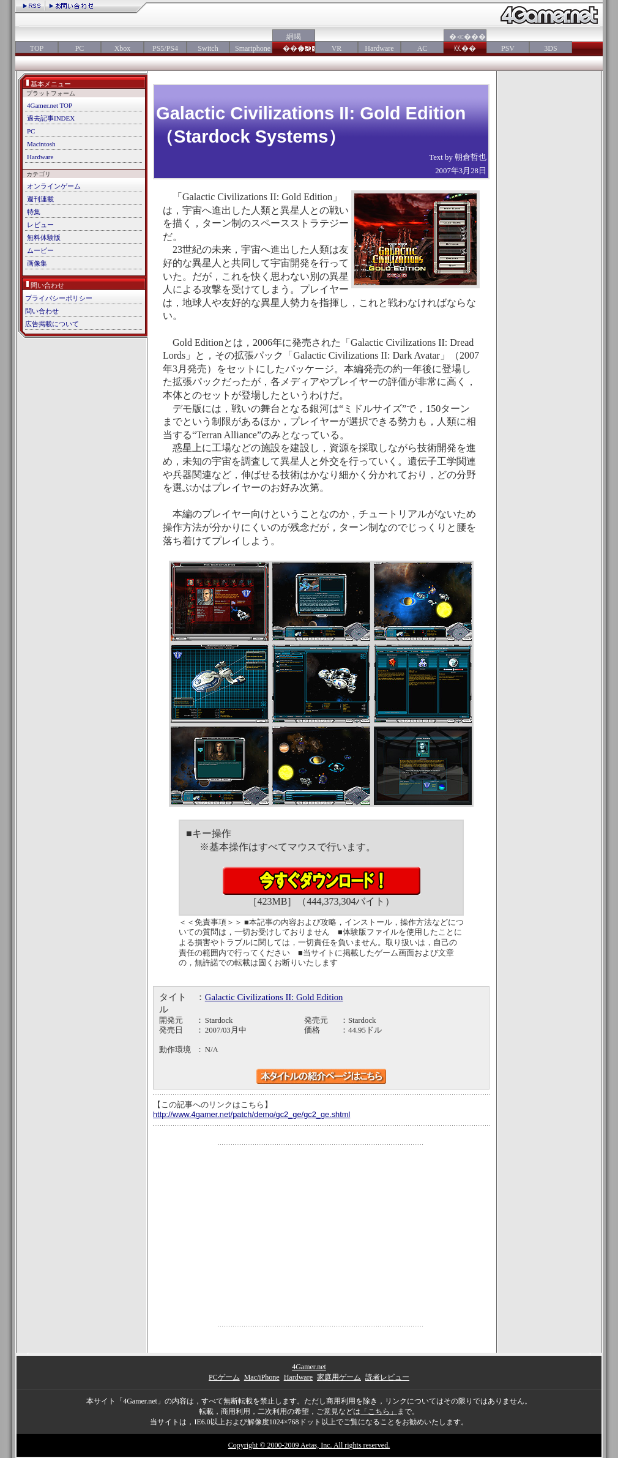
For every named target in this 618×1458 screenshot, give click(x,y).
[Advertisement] (321, 1235)
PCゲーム (224, 1377)
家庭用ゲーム (339, 1377)
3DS (550, 48)
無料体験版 (44, 237)
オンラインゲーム (54, 186)
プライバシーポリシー (58, 298)
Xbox (122, 48)
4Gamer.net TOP (49, 105)
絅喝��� (294, 42)
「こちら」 (378, 1411)
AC (422, 48)
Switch (208, 48)
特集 (33, 211)
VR (337, 48)
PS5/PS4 (165, 48)
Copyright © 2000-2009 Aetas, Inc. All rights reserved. (309, 1445)
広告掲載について (52, 323)
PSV (508, 48)
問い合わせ (42, 311)
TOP (36, 48)
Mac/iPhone (262, 1377)
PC (79, 48)
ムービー (40, 250)
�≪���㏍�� (465, 42)
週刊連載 (40, 199)
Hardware (379, 48)
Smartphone (251, 48)
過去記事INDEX (51, 118)
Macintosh (41, 144)
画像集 (37, 263)
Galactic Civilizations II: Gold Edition (274, 997)
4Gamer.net (309, 1367)
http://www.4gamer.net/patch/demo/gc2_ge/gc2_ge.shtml (251, 1114)
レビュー (40, 224)
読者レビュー (387, 1377)
